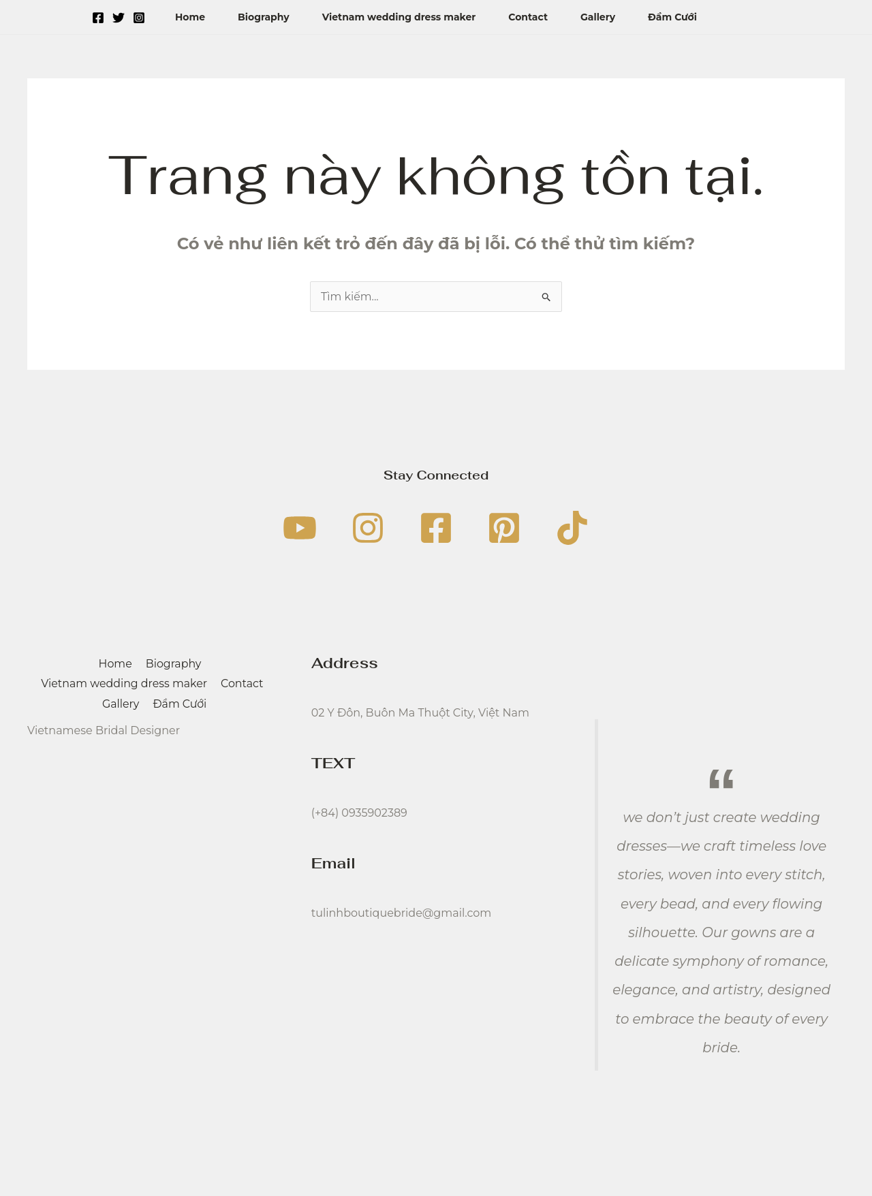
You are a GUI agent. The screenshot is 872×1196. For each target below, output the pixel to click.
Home (190, 17)
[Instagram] (139, 18)
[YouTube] (300, 528)
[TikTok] (572, 528)
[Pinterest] (504, 528)
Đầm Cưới (672, 17)
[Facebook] (98, 18)
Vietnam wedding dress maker (399, 17)
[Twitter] (118, 18)
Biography (264, 17)
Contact (528, 17)
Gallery (597, 17)
